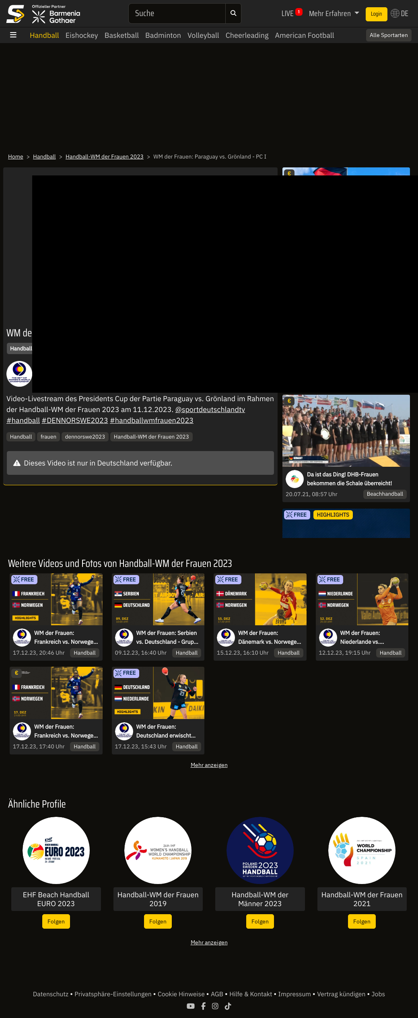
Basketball (122, 35)
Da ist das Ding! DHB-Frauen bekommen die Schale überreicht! (349, 479)
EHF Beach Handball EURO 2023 (56, 899)
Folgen (56, 921)
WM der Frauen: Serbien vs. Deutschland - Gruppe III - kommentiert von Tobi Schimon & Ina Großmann (168, 637)
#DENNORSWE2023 (74, 420)
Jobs (378, 994)
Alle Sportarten (389, 35)
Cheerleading (247, 35)
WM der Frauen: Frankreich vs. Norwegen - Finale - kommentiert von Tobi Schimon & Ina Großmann (65, 731)
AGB (218, 994)
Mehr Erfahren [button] (330, 13)
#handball (23, 420)
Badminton (163, 35)
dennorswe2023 (85, 436)
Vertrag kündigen (342, 994)
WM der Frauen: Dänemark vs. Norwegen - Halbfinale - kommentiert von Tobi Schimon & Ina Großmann (269, 637)
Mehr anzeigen (209, 765)
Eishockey (82, 35)
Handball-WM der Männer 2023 (260, 899)
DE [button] (399, 13)
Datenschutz (51, 994)
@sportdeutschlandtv (210, 409)
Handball (44, 35)
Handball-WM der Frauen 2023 (105, 156)
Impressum (295, 994)
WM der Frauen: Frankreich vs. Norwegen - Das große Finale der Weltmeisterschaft (65, 637)
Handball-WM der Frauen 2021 (362, 899)
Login (376, 14)
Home (15, 156)
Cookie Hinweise (182, 994)
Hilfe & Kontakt (251, 994)
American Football (304, 35)
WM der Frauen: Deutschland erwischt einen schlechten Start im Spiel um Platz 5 (168, 731)
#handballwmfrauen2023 (152, 420)
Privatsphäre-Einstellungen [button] (113, 994)
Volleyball (203, 35)
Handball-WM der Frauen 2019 (158, 899)
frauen (48, 436)
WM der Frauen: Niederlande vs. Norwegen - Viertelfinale (371, 637)
